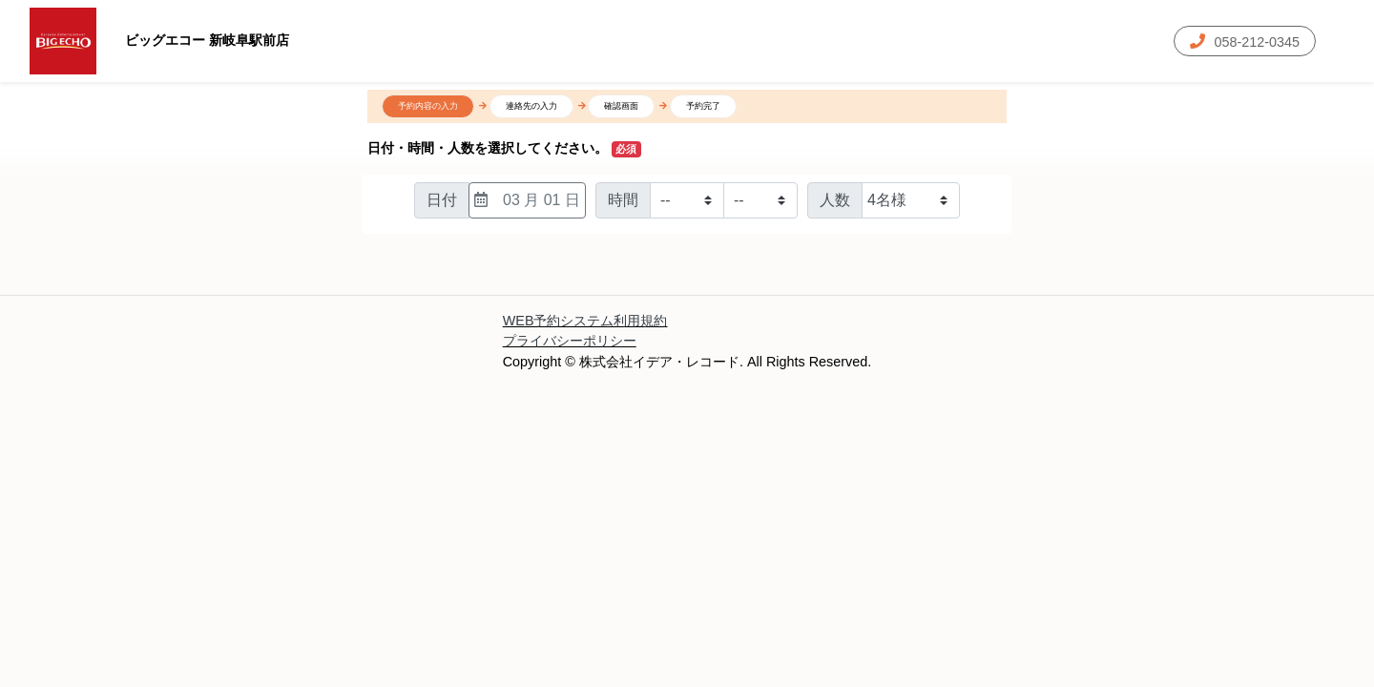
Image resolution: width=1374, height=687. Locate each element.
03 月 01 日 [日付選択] (527, 200)
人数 (835, 200)
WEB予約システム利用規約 (585, 320)
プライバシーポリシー (569, 340)
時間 (623, 200)
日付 (442, 200)
